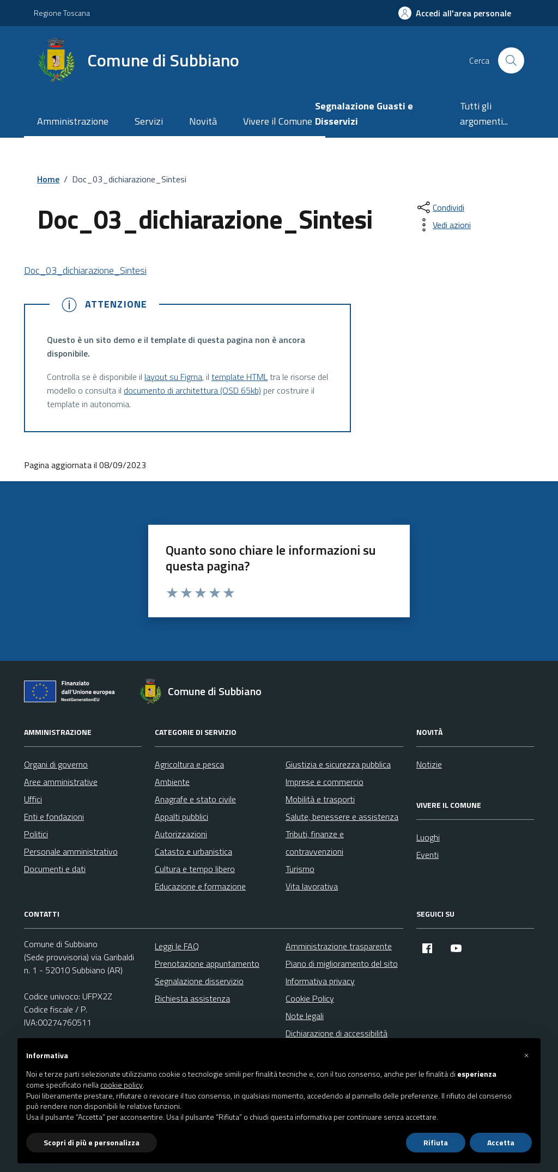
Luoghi (428, 837)
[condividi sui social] (439, 207)
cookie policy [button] (121, 1084)
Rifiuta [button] (435, 1142)
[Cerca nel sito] (511, 60)
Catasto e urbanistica (193, 851)
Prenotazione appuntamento (207, 963)
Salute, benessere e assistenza (342, 816)
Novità (203, 121)
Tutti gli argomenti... (484, 113)
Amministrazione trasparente (339, 946)
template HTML (239, 376)
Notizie (429, 764)
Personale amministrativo (71, 851)
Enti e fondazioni (54, 816)
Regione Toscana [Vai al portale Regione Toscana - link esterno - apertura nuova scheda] (62, 13)
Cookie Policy (310, 998)
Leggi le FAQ (177, 946)
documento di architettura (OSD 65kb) (192, 390)
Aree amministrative (61, 781)
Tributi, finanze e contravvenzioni (315, 842)
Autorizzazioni (181, 833)
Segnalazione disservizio (199, 980)
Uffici (33, 799)
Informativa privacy (320, 980)
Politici (36, 833)
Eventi (427, 854)
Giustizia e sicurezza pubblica (338, 764)
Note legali (305, 1015)
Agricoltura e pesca (189, 764)
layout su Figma (173, 376)
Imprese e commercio (324, 781)
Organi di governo (56, 764)
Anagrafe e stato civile (195, 799)
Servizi (149, 121)
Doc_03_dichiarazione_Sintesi (85, 270)
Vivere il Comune (277, 121)
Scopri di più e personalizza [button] (92, 1142)
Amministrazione (72, 121)
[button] (526, 1055)
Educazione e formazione (200, 886)
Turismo (300, 868)
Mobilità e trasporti (320, 799)
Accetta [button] (500, 1142)
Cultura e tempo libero (195, 868)
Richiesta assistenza (192, 998)
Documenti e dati (55, 868)
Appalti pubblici (181, 816)
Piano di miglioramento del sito (342, 963)
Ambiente (172, 781)
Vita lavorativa (312, 886)
